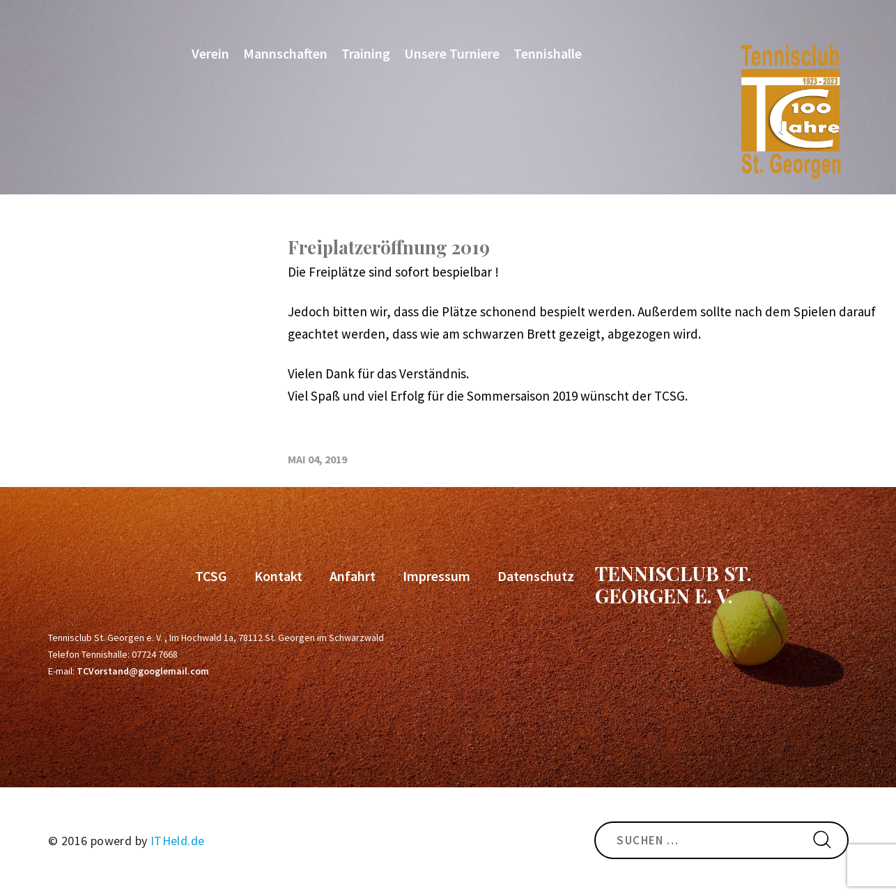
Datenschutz (535, 576)
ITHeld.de (177, 841)
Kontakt (278, 576)
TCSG (211, 576)
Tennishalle (547, 53)
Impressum (436, 576)
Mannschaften (285, 53)
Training (365, 53)
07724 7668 (155, 654)
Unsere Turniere (452, 53)
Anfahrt (353, 576)
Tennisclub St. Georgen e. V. (673, 584)
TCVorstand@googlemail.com (143, 671)
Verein (210, 53)
